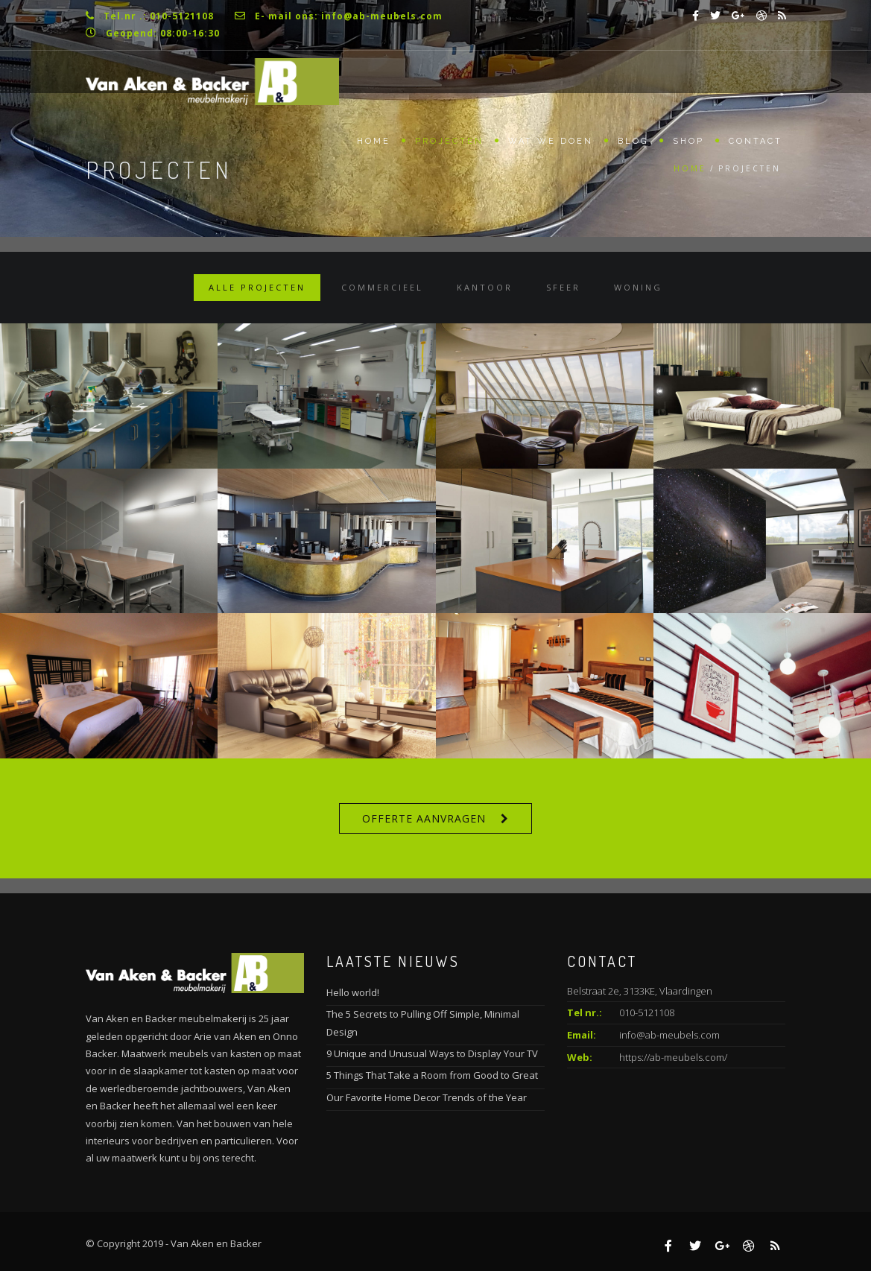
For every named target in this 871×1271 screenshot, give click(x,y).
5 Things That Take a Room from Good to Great (432, 1075)
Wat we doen (550, 141)
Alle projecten (257, 287)
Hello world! (352, 992)
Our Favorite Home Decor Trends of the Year (426, 1097)
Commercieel (382, 287)
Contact (755, 141)
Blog (633, 141)
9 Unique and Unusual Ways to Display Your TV (432, 1053)
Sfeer (563, 287)
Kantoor (485, 287)
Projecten (449, 141)
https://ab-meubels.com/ (673, 1057)
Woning (638, 287)
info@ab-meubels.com (669, 1035)
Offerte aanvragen (424, 818)
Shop (688, 141)
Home (373, 141)
